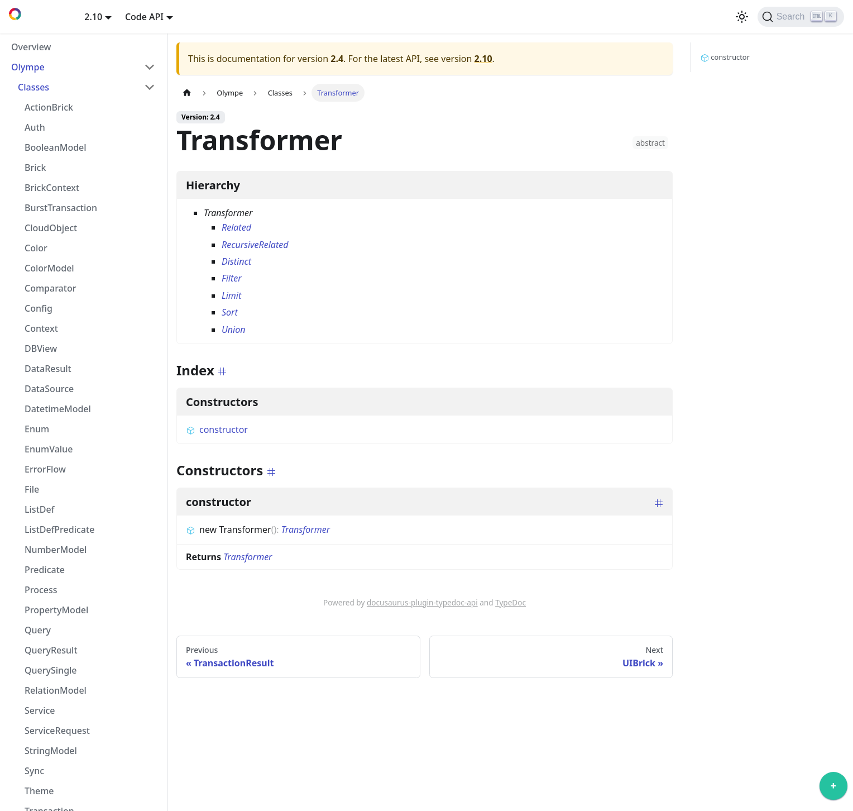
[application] (833, 788)
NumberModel (56, 549)
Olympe (28, 67)
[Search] (801, 17)
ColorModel (49, 268)
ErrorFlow (45, 469)
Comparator (50, 288)
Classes (33, 87)
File (32, 489)
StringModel (51, 751)
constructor (217, 429)
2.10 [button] (93, 17)
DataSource (49, 389)
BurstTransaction (61, 208)
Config (38, 308)
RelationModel (56, 690)
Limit (231, 295)
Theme (39, 791)
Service (40, 710)
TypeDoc (510, 602)
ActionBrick (49, 107)
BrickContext (52, 188)
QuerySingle (51, 670)
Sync (34, 771)
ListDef (39, 509)
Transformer (305, 529)
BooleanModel (56, 147)
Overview (31, 47)
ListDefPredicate (59, 529)
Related (236, 227)
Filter (232, 278)
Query (38, 630)
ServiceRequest (57, 730)
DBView (41, 348)
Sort (230, 312)
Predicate (45, 570)
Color (36, 248)
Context (41, 328)
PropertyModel (56, 610)
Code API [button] (144, 17)
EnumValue (49, 449)
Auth (35, 127)
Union (234, 329)
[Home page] (187, 92)
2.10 (483, 59)
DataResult (48, 368)
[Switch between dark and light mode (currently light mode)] (742, 17)
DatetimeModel (58, 409)
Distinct (236, 261)
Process (41, 590)
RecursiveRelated (255, 244)
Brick (35, 167)
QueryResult (51, 650)
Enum (37, 429)
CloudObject (51, 228)
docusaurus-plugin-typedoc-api (422, 602)
